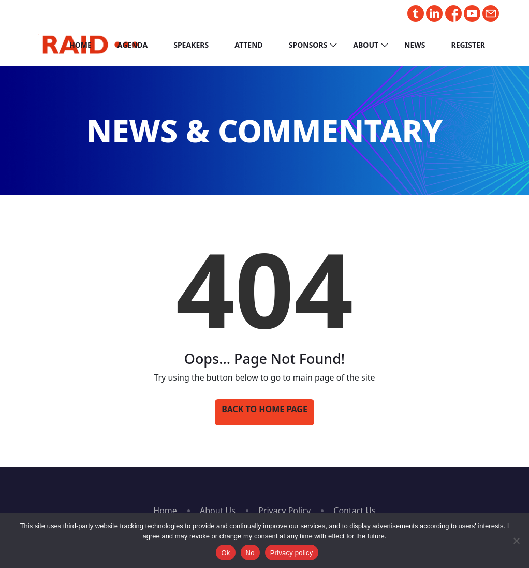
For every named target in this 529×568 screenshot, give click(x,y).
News (414, 45)
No (250, 553)
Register (468, 45)
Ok (225, 553)
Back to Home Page (264, 409)
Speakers (191, 45)
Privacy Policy (284, 510)
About (365, 45)
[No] (516, 540)
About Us (218, 510)
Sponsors (308, 45)
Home (80, 45)
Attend (248, 45)
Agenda (132, 45)
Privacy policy (291, 553)
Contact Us (354, 510)
